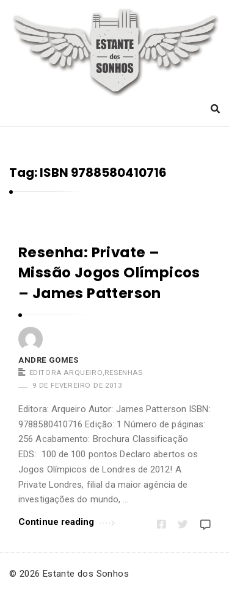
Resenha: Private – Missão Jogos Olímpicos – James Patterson (109, 273)
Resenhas (123, 372)
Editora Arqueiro (66, 372)
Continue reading (66, 521)
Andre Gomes (48, 360)
